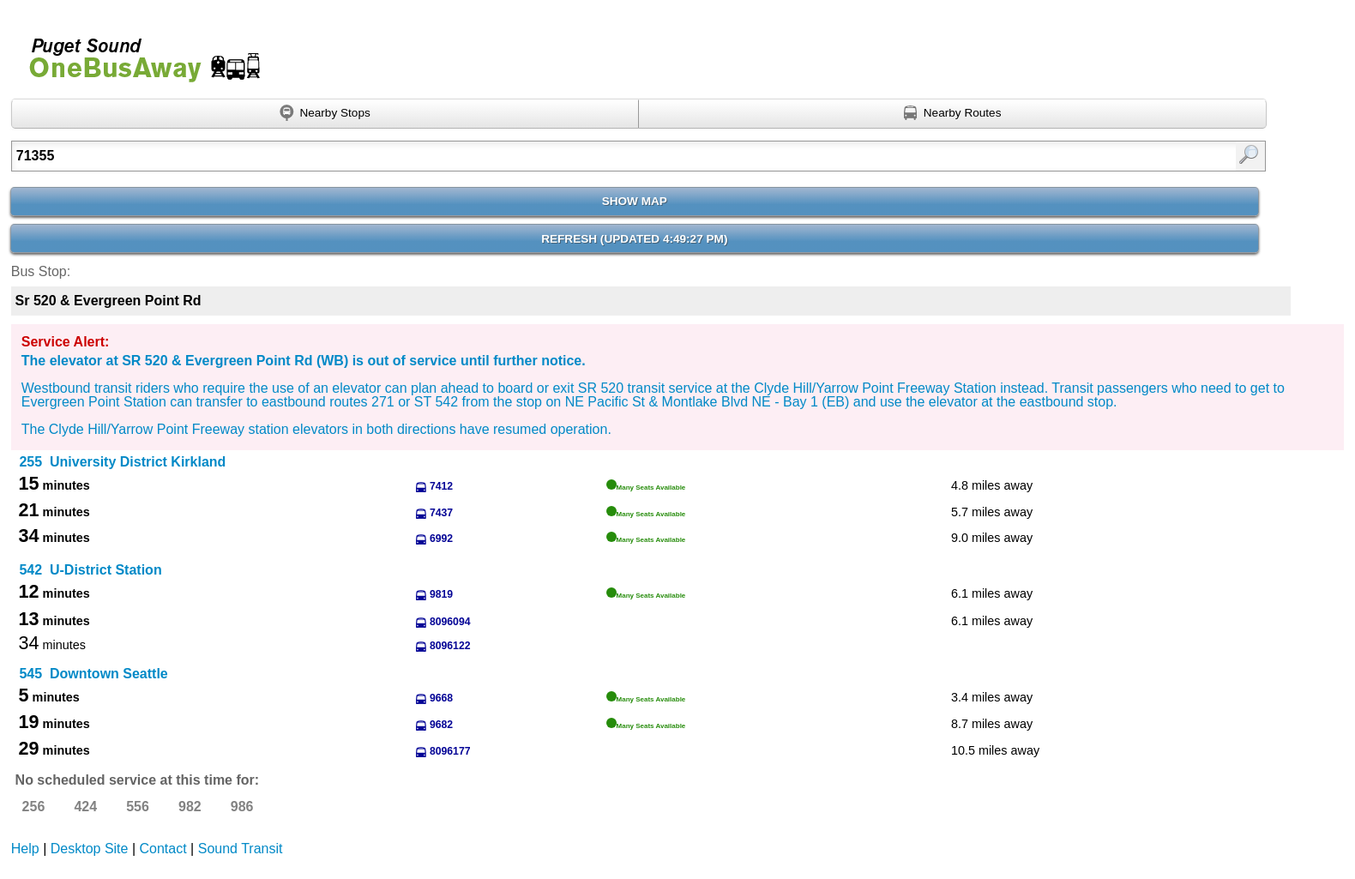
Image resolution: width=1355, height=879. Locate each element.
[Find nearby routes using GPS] (953, 114)
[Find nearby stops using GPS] (325, 114)
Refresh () (634, 238)
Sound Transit (240, 848)
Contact (163, 848)
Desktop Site (90, 848)
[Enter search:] (547, 156)
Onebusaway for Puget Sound (137, 53)
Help (25, 848)
